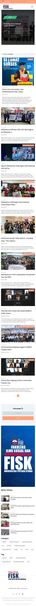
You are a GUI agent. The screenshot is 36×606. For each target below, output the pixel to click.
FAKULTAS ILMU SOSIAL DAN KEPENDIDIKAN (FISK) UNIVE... (13, 91)
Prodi (28, 561)
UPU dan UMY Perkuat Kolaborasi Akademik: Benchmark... (22, 515)
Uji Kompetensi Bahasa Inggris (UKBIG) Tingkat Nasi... (16, 348)
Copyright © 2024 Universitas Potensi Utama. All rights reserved (18, 604)
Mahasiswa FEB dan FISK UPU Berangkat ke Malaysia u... (17, 131)
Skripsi (26, 549)
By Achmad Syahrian (5, 315)
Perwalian (16, 549)
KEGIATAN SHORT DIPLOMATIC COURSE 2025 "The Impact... (17, 239)
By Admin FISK (5, 94)
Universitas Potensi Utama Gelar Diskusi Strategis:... (21, 498)
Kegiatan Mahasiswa (6, 561)
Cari (18, 418)
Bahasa (5, 1)
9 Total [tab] (32, 54)
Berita (18, 588)
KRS (3, 545)
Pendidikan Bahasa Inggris (19, 545)
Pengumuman (24, 588)
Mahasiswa (9, 545)
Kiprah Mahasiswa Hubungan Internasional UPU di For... (18, 167)
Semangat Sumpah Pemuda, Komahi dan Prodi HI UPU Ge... (21, 523)
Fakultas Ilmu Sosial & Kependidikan (12, 25)
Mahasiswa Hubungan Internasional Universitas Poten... (15, 203)
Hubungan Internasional (14, 541)
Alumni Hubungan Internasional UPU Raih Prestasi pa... (21, 532)
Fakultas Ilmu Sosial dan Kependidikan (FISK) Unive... (16, 312)
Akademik (4, 541)
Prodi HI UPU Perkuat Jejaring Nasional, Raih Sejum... (22, 506)
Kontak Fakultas (12, 588)
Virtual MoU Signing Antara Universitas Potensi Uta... (16, 381)
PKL (21, 549)
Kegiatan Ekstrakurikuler (27, 541)
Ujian (32, 549)
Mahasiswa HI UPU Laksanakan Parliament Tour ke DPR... (18, 276)
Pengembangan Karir (6, 549)
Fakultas (11, 557)
